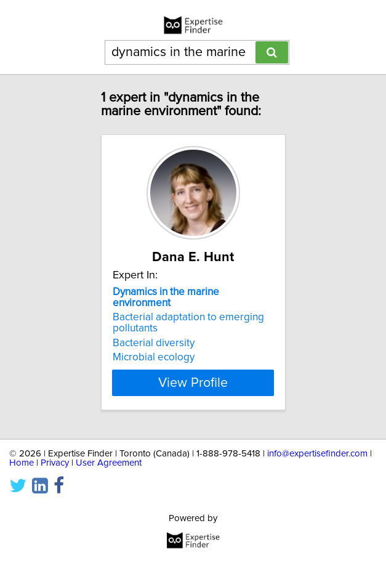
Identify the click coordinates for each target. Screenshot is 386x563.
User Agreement (109, 463)
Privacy (55, 463)
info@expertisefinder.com (317, 453)
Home (21, 463)
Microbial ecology (154, 357)
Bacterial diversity (154, 343)
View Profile (193, 382)
